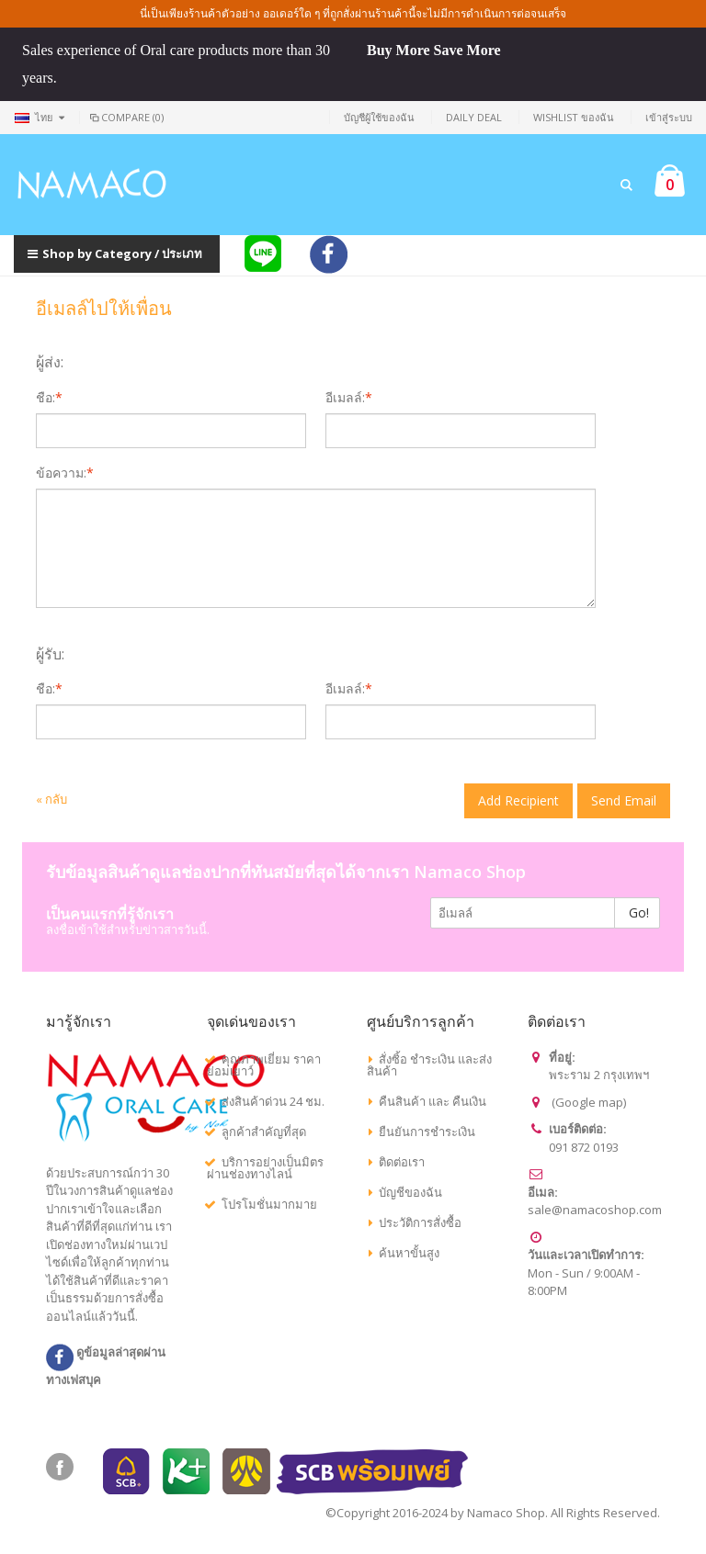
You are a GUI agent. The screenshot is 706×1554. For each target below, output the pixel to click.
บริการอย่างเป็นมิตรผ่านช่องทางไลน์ (265, 1168)
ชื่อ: (45, 397)
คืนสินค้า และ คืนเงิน (432, 1101)
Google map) (590, 1102)
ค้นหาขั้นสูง (409, 1252)
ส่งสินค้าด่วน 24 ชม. (273, 1101)
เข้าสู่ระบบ (668, 117)
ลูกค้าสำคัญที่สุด (264, 1131)
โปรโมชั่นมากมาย (269, 1204)
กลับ (51, 799)
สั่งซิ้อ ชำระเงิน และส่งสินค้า (429, 1065)
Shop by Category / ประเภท (115, 253)
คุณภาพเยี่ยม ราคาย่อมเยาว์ (264, 1065)
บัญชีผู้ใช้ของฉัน (379, 117)
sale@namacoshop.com (595, 1209)
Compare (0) (125, 117)
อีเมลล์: (345, 397)
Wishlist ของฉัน (573, 117)
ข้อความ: (61, 473)
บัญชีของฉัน (410, 1192)
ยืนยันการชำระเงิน (427, 1131)
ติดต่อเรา (402, 1162)
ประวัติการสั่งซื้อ (420, 1222)
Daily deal (474, 117)
